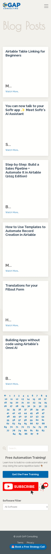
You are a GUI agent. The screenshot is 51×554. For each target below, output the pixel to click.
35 (14, 409)
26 (5, 406)
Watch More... (12, 91)
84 (14, 434)
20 (17, 402)
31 (34, 406)
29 (22, 406)
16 (39, 399)
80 (25, 430)
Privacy (30, 542)
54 (43, 416)
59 (31, 420)
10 (6, 399)
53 (37, 416)
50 (20, 416)
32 (40, 406)
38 (31, 409)
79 (19, 430)
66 (31, 423)
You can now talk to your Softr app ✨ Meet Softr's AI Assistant (25, 110)
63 (13, 423)
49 (14, 416)
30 (28, 406)
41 (8, 413)
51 (26, 416)
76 (45, 427)
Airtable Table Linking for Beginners (25, 53)
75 (40, 427)
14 (28, 399)
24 (39, 402)
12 (17, 399)
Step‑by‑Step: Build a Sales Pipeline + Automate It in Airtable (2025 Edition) (23, 170)
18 (5, 402)
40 (43, 409)
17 (45, 399)
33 (45, 406)
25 (45, 402)
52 (31, 416)
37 (25, 409)
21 (22, 402)
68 (43, 423)
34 (8, 409)
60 (37, 420)
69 (5, 427)
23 (34, 402)
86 (26, 434)
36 (19, 409)
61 (43, 420)
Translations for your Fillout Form (21, 287)
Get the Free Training (25, 474)
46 (37, 413)
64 (19, 423)
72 (22, 427)
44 (25, 413)
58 (25, 420)
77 (8, 430)
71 (17, 427)
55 (8, 420)
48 (8, 416)
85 (20, 434)
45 (31, 413)
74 (34, 427)
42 (13, 413)
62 (8, 423)
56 (14, 420)
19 (11, 402)
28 (17, 406)
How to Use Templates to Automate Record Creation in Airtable (25, 231)
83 (43, 430)
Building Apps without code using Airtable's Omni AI (22, 344)
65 (25, 423)
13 (22, 399)
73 (28, 427)
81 (31, 430)
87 (32, 434)
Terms (20, 542)
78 (14, 430)
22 (28, 402)
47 (43, 413)
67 (37, 423)
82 (37, 430)
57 (19, 420)
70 (11, 427)
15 (34, 399)
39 (37, 409)
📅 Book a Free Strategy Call (28, 546)
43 (19, 413)
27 (11, 406)
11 (11, 399)
